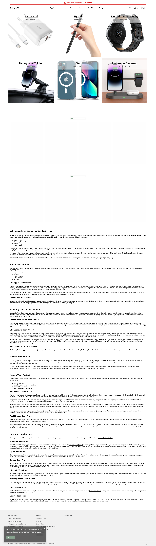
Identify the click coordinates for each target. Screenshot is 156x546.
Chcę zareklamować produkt (17, 524)
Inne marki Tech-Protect (105, 438)
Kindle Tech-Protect (95, 491)
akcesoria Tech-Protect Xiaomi (69, 378)
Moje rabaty (40, 532)
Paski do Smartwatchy (124, 16)
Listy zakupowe (41, 524)
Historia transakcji (42, 529)
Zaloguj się (138, 8)
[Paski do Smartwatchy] (124, 20)
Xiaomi (81, 8)
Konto (38, 515)
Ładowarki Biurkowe (124, 63)
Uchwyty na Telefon (31, 63)
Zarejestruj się (41, 518)
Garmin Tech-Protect (139, 463)
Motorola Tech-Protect (76, 445)
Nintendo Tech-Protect (51, 474)
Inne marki (112, 8)
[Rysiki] (78, 20)
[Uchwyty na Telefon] (31, 66)
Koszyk (38, 521)
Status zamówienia (14, 518)
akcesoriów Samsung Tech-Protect (111, 313)
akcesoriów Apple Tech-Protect (78, 268)
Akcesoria (42, 8)
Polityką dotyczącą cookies (14, 531)
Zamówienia (12, 515)
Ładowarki (31, 16)
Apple (52, 8)
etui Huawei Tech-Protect (81, 360)
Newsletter (39, 535)
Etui (78, 63)
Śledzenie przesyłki (14, 521)
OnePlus (91, 8)
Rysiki (78, 16)
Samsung (62, 8)
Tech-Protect (61, 499)
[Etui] (78, 66)
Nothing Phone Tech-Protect (77, 482)
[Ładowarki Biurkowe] (124, 66)
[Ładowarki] (31, 20)
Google (101, 8)
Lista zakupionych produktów (45, 526)
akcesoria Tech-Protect (113, 235)
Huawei (72, 8)
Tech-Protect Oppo (83, 455)
